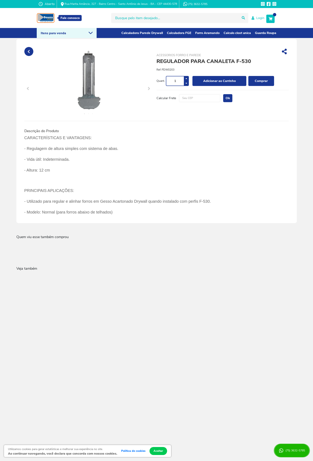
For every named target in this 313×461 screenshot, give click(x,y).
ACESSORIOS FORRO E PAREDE (178, 55)
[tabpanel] (88, 81)
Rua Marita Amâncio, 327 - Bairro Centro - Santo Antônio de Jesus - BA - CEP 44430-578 (119, 4)
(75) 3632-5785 (195, 4)
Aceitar (158, 451)
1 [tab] (84, 114)
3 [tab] (92, 114)
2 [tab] (88, 114)
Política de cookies (133, 451)
